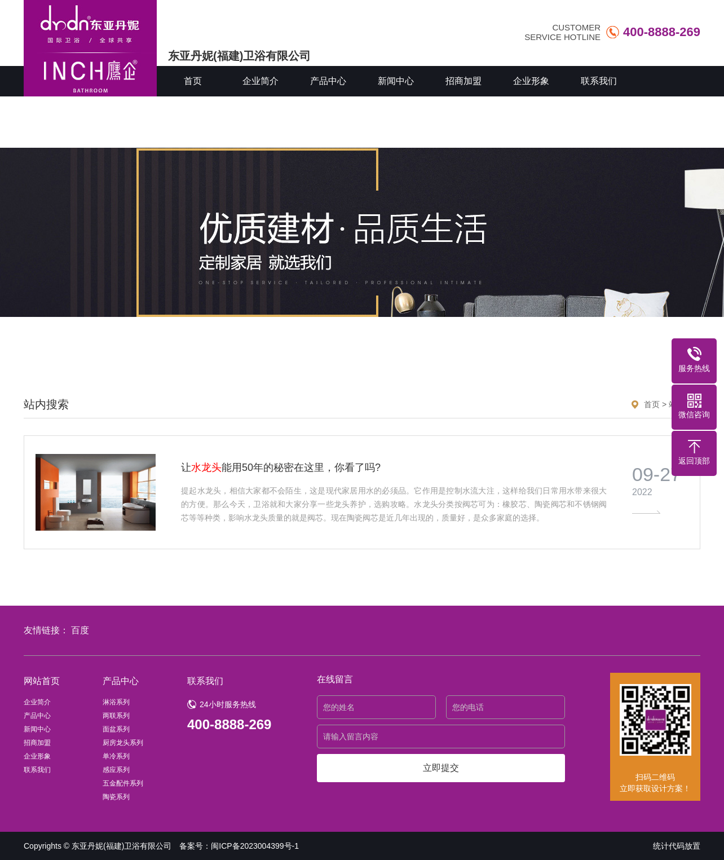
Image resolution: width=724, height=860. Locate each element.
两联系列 (116, 716)
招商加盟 (463, 81)
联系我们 (599, 81)
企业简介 (260, 81)
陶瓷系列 (116, 797)
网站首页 (42, 681)
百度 (80, 630)
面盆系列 (116, 729)
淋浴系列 (116, 702)
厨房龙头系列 (123, 743)
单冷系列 (116, 756)
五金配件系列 (123, 783)
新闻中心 (396, 81)
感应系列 (116, 770)
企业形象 (531, 81)
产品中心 (328, 81)
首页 (193, 81)
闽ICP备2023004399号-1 (255, 845)
